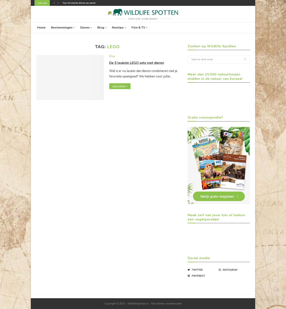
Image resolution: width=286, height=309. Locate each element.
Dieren (85, 28)
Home (41, 28)
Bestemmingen (61, 28)
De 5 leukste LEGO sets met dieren (136, 63)
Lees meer (120, 86)
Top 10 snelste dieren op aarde (79, 2)
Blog (100, 28)
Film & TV (138, 28)
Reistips (118, 28)
